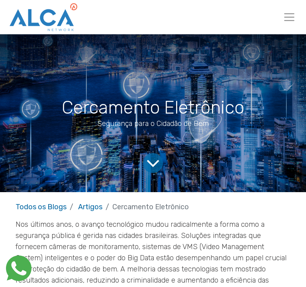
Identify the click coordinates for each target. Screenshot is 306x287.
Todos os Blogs (41, 206)
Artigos (90, 206)
